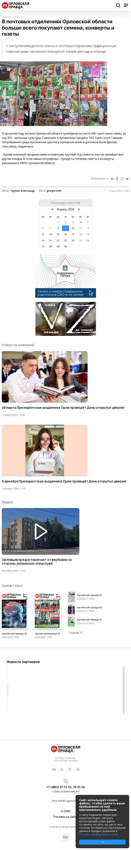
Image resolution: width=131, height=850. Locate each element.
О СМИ (65, 811)
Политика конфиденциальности (65, 826)
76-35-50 (79, 787)
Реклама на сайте (65, 817)
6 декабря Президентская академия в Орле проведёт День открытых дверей (64, 481)
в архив (76, 632)
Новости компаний (18, 345)
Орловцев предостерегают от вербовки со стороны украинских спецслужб (37, 561)
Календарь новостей (65, 202)
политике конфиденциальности (98, 834)
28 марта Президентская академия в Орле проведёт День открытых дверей (63, 407)
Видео (7, 502)
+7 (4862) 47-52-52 (58, 787)
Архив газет (12, 585)
